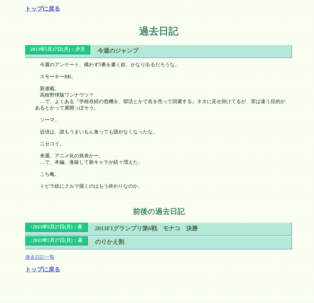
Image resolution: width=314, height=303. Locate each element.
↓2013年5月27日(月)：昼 (56, 240)
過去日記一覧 (40, 257)
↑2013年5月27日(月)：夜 (56, 226)
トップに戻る (42, 9)
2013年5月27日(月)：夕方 (57, 49)
